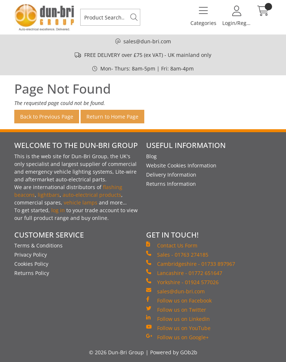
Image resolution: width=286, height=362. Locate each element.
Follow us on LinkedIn (178, 318)
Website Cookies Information (181, 165)
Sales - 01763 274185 (177, 254)
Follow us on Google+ (177, 337)
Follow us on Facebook (179, 300)
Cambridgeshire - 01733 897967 (190, 263)
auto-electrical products (92, 194)
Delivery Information (171, 174)
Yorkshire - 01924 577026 (182, 282)
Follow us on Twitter (176, 309)
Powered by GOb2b (173, 352)
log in (58, 210)
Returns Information (171, 183)
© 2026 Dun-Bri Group (116, 352)
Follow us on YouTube (178, 328)
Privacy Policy (30, 254)
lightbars (49, 194)
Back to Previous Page (46, 116)
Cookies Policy (31, 263)
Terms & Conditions (38, 245)
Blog (151, 156)
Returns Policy (31, 272)
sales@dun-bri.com (147, 41)
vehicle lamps (80, 202)
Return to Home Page (112, 116)
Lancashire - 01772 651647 (184, 272)
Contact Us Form (171, 245)
